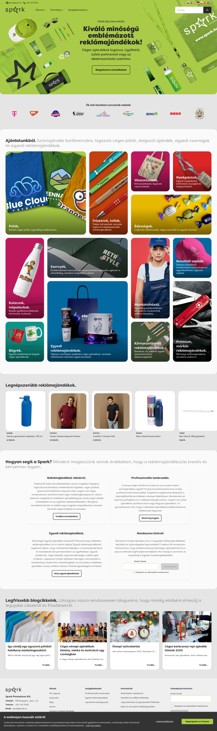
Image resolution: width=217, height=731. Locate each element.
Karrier (52, 706)
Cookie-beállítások (164, 721)
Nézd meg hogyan (150, 518)
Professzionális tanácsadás (97, 693)
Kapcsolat (54, 697)
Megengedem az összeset (197, 721)
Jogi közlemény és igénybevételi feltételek (140, 702)
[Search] (207, 10)
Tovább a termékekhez (66, 516)
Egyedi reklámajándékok (96, 697)
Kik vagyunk (54, 693)
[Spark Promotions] (15, 10)
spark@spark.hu (19, 708)
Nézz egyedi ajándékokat (66, 573)
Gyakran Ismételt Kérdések (61, 711)
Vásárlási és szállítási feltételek (135, 697)
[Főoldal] (22, 690)
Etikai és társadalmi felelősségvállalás (138, 706)
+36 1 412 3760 (32, 3)
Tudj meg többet (93, 725)
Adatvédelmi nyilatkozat (132, 693)
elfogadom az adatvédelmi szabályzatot (152, 572)
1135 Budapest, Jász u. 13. (26, 701)
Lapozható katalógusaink (96, 702)
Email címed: (140, 561)
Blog (51, 702)
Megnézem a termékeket (111, 70)
